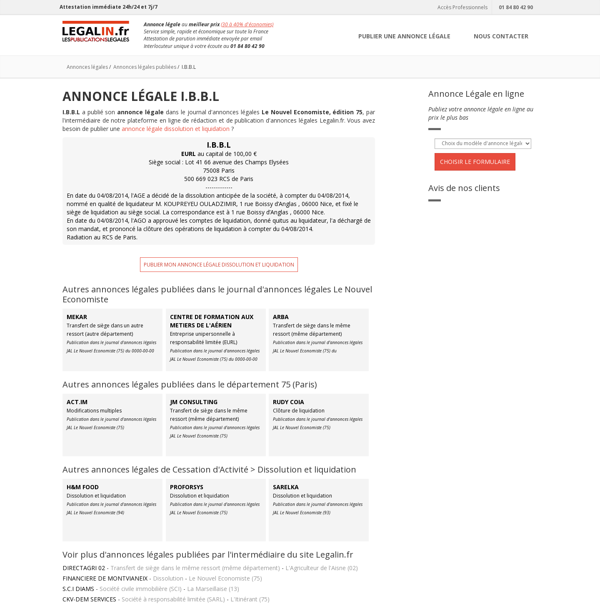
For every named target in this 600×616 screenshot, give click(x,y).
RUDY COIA (288, 402)
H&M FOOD (83, 487)
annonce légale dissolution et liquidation (176, 129)
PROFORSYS (186, 487)
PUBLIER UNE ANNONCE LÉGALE (404, 36)
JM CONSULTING (194, 402)
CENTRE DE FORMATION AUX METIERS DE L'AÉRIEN (211, 321)
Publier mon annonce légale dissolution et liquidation (219, 264)
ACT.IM (77, 402)
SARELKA (286, 487)
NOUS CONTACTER (501, 36)
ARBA (281, 317)
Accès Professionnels (461, 7)
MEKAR (77, 317)
